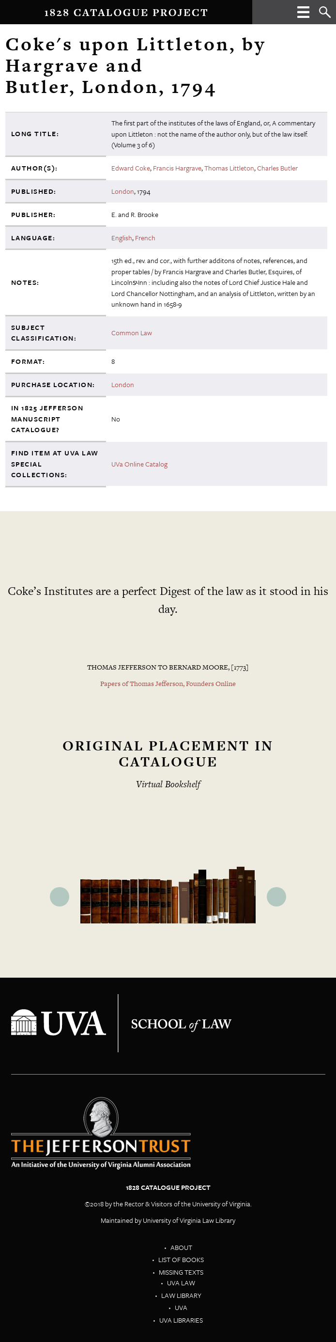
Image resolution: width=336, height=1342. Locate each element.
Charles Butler (277, 168)
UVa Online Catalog (139, 464)
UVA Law (181, 1283)
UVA (181, 1307)
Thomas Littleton (229, 168)
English (121, 238)
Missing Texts (181, 1272)
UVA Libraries (181, 1320)
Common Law (131, 333)
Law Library (181, 1295)
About (181, 1247)
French (145, 238)
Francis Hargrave (177, 168)
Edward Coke (130, 168)
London (122, 191)
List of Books (181, 1259)
